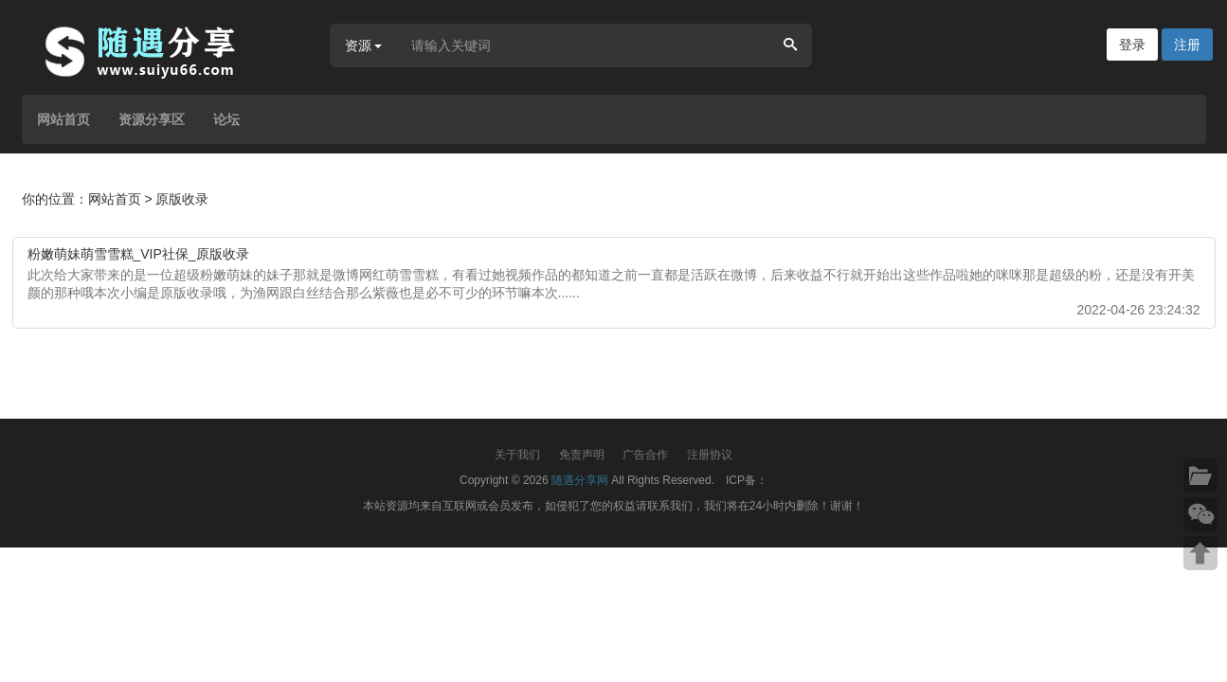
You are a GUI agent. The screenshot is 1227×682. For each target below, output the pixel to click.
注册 (1187, 44)
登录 (1132, 44)
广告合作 (645, 454)
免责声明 (581, 454)
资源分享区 (151, 119)
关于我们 (517, 454)
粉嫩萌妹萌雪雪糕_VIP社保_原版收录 (138, 253)
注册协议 (709, 454)
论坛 (226, 119)
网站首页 (63, 119)
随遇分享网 (579, 480)
